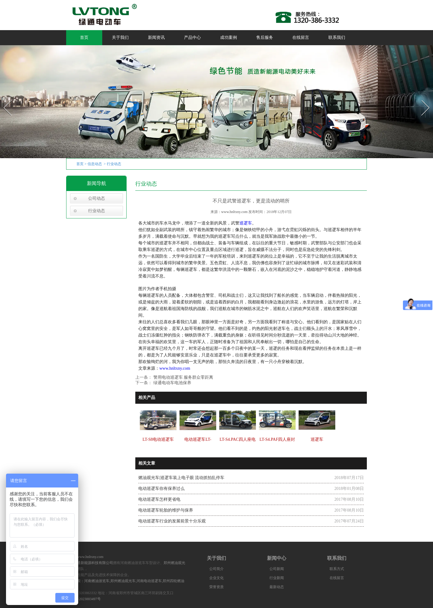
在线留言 (300, 37)
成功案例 (228, 37)
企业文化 (216, 578)
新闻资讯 (156, 37)
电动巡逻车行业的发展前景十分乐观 (172, 521)
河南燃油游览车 (96, 581)
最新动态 (276, 587)
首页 (84, 37)
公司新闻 (276, 569)
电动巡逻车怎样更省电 (159, 499)
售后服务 (264, 37)
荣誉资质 (216, 587)
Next (422, 98)
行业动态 (96, 210)
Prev (4, 98)
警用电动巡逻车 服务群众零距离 (182, 377)
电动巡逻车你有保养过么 (161, 488)
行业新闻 (276, 578)
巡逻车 (245, 223)
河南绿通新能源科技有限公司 (89, 563)
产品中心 (192, 37)
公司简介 (216, 569)
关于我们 (120, 37)
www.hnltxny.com (234, 212)
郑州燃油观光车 (123, 581)
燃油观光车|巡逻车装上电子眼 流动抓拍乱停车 (181, 477)
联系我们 (336, 37)
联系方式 (337, 569)
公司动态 (96, 198)
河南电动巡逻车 (149, 581)
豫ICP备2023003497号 (83, 599)
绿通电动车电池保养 (171, 383)
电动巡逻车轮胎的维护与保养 (165, 510)
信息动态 (95, 164)
